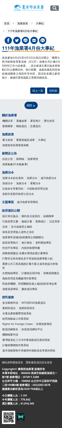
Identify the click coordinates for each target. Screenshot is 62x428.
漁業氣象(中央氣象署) (15, 164)
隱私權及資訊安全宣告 (39, 362)
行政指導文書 (10, 221)
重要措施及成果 (25, 140)
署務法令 (35, 183)
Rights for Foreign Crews (17, 324)
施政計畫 (26, 221)
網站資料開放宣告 (12, 362)
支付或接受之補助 (21, 226)
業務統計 (40, 221)
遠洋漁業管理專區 (27, 202)
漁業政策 (22, 23)
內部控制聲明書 (30, 248)
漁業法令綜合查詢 (12, 178)
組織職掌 (48, 216)
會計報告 (26, 242)
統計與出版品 (10, 216)
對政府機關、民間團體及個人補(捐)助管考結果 (29, 283)
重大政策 (7, 140)
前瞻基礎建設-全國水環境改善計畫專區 (25, 253)
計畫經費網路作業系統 (15, 345)
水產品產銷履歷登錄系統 (16, 313)
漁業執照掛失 (27, 308)
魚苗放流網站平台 (32, 329)
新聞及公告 (9, 153)
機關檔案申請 (10, 334)
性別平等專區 (10, 248)
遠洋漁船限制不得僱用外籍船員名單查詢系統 (28, 350)
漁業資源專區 (10, 289)
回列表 (53, 90)
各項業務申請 (10, 303)
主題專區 (8, 202)
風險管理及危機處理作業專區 (19, 278)
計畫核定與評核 (30, 273)
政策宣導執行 (10, 242)
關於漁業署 (9, 115)
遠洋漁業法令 (49, 178)
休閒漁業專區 (44, 324)
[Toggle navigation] (5, 8)
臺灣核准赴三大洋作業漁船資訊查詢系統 (26, 340)
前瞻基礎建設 (51, 273)
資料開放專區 (43, 242)
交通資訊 (35, 126)
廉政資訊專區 (29, 289)
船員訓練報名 (10, 329)
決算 (5, 226)
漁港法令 (7, 183)
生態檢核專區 (10, 273)
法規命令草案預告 (12, 188)
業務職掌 (7, 126)
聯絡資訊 (21, 126)
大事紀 (40, 23)
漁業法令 (8, 172)
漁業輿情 (32, 159)
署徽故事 (21, 121)
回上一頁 (37, 90)
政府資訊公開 (11, 210)
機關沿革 (7, 121)
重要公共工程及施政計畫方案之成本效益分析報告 (30, 266)
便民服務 (8, 297)
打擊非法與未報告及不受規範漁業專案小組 (27, 258)
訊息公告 (7, 159)
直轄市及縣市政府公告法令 (18, 194)
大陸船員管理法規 (37, 188)
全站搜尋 (54, 8)
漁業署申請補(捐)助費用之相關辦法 (23, 237)
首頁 (6, 23)
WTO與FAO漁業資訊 (33, 303)
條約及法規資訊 (30, 216)
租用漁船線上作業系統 (15, 318)
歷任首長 (49, 121)
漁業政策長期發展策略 (15, 145)
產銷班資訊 (9, 308)
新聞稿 (20, 159)
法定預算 (54, 221)
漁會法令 (21, 183)
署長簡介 (35, 121)
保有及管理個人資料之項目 (18, 232)
